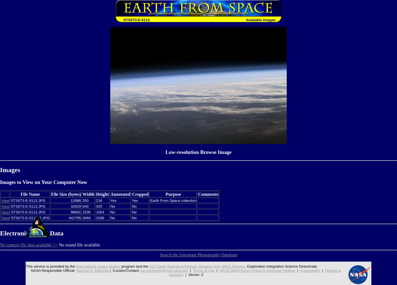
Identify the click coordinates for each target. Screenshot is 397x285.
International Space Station (98, 266)
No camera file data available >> (29, 245)
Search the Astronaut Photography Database (198, 255)
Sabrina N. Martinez (92, 270)
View (5, 201)
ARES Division (233, 266)
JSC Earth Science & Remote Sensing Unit (184, 266)
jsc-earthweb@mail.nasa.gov (164, 270)
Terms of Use (204, 270)
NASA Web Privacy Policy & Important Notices (257, 270)
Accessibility (310, 270)
